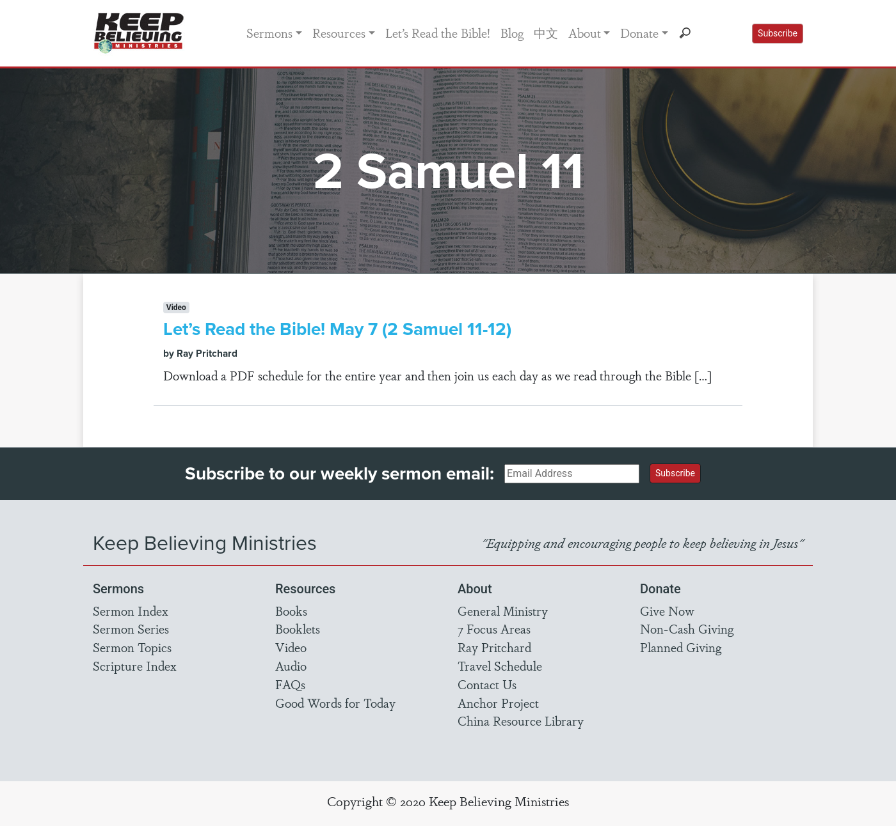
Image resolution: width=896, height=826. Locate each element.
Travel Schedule (500, 665)
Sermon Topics (132, 647)
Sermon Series (131, 628)
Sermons (269, 33)
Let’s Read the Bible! (437, 33)
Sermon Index (130, 611)
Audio (291, 665)
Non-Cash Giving (686, 628)
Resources (338, 33)
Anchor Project (498, 703)
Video (291, 647)
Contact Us (487, 684)
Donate (639, 33)
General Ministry (503, 611)
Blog (512, 33)
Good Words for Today (335, 703)
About (584, 33)
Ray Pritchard (494, 647)
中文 (546, 33)
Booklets (297, 628)
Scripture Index (135, 665)
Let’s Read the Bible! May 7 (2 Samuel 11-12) (337, 329)
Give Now (667, 611)
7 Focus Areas (494, 628)
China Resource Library (521, 720)
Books (291, 611)
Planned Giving (680, 647)
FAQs (290, 684)
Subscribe (777, 33)
